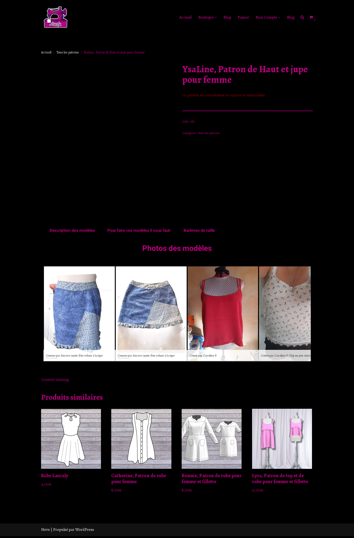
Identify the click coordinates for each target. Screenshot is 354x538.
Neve (45, 531)
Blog (225, 17)
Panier (242, 17)
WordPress (84, 531)
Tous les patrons (67, 52)
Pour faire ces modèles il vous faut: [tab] (139, 231)
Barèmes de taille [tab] (199, 231)
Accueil (183, 17)
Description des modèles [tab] (72, 231)
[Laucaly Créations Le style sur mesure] (55, 17)
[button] (214, 17)
